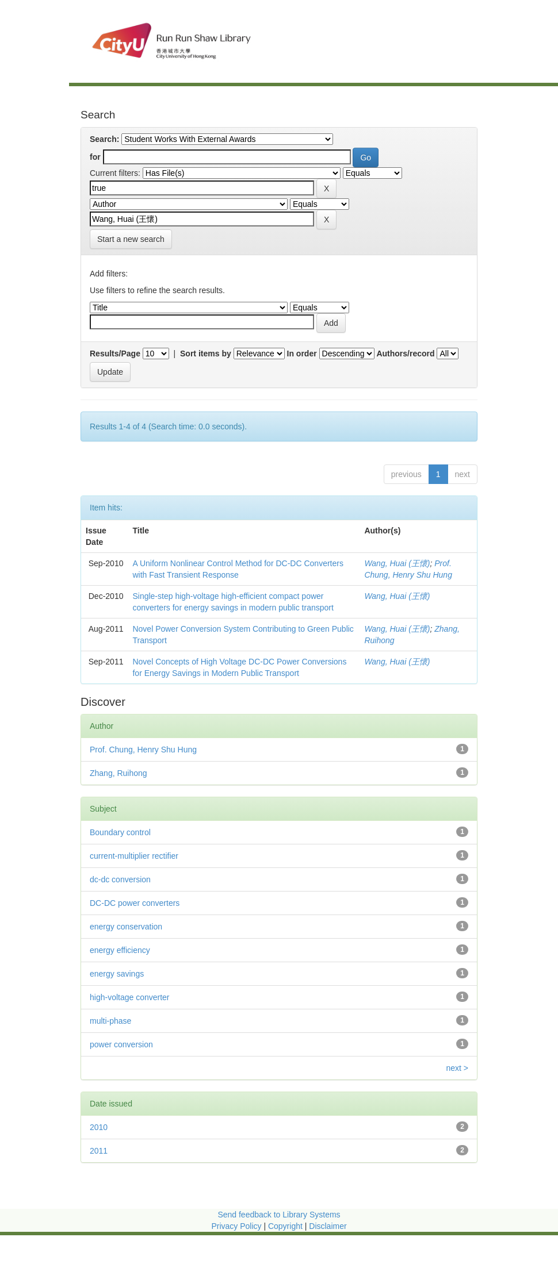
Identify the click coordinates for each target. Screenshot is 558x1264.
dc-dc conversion (120, 879)
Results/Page (115, 353)
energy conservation (126, 926)
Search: (104, 139)
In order (302, 353)
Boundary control (120, 832)
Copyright (286, 1226)
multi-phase (110, 1020)
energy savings (117, 973)
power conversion (121, 1044)
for (95, 157)
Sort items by (205, 353)
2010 (99, 1127)
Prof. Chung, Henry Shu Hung (143, 749)
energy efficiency (120, 950)
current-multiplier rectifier (134, 855)
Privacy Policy (236, 1226)
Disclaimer (327, 1226)
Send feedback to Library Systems (278, 1214)
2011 (99, 1150)
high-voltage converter (130, 997)
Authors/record (405, 353)
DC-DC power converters (134, 903)
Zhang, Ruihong (118, 773)
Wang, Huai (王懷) (397, 563)
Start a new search (131, 239)
